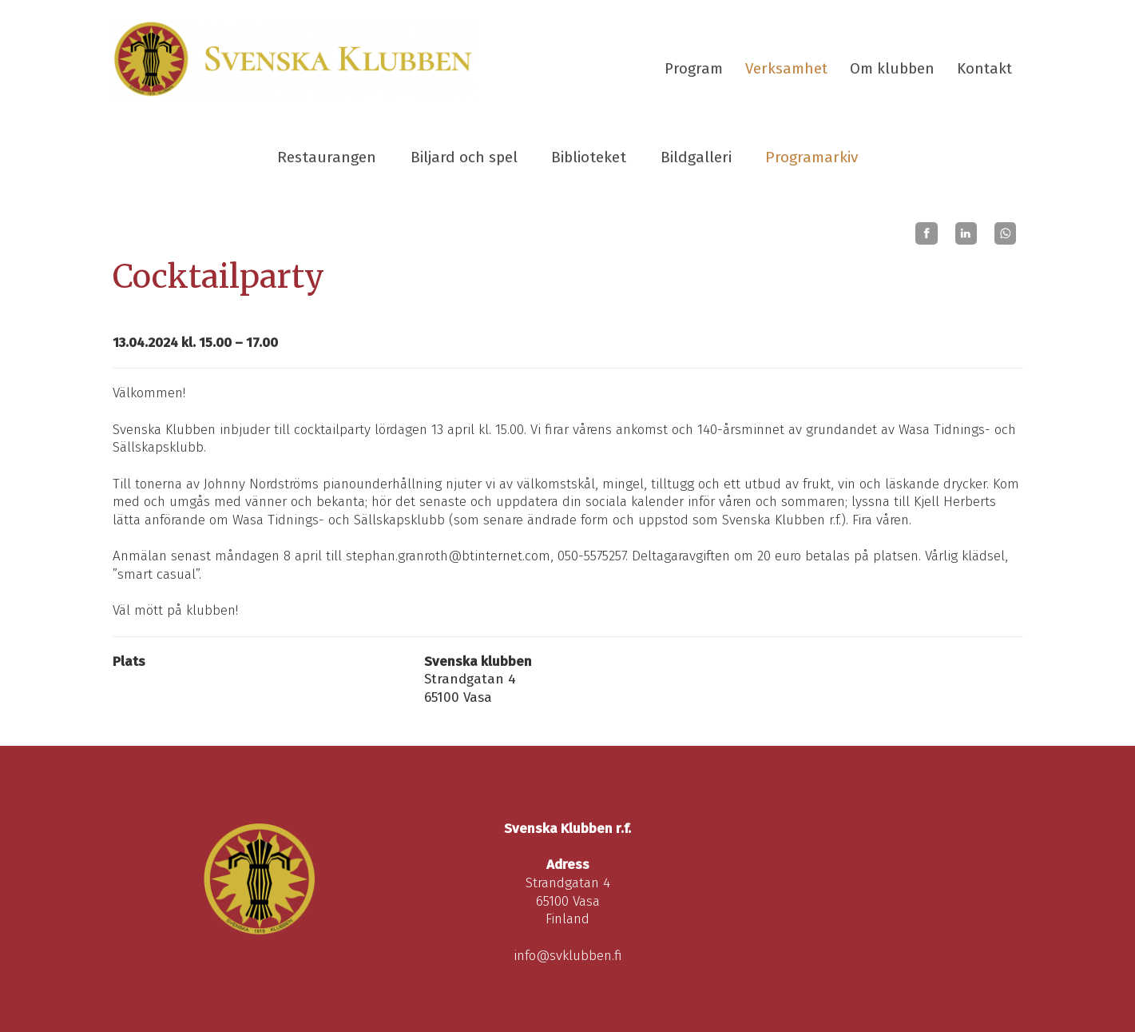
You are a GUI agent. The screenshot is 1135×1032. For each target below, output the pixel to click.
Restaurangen (326, 157)
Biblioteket (588, 157)
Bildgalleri (696, 157)
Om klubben (892, 69)
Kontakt (984, 69)
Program (694, 69)
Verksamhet (786, 69)
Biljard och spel (464, 157)
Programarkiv (811, 157)
